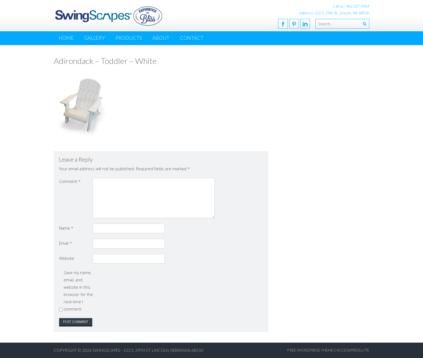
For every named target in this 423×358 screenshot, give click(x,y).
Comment (70, 181)
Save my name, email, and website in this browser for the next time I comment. (78, 291)
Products (128, 38)
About (160, 38)
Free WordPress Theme (310, 350)
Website (66, 258)
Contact (191, 38)
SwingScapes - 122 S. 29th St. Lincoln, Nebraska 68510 (148, 350)
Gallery (94, 38)
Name (66, 228)
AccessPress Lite (352, 350)
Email (65, 243)
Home (66, 38)
